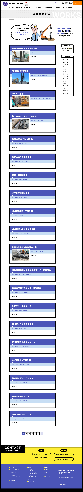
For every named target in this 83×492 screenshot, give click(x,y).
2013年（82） (66, 76)
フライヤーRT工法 (33, 472)
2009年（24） (66, 83)
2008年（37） (66, 85)
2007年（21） (66, 86)
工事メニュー (29, 7)
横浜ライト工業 (11, 19)
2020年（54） (66, 64)
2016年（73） (66, 71)
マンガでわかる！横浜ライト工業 (17, 470)
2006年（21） (66, 88)
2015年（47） (66, 73)
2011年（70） (66, 80)
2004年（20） (66, 92)
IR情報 (46, 469)
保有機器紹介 (14, 473)
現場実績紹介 (38, 7)
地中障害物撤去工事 (32, 476)
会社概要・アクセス (60, 7)
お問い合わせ (47, 472)
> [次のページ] (42, 433)
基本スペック (14, 475)
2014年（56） (66, 74)
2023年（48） (66, 59)
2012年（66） (66, 78)
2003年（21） (66, 93)
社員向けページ (62, 484)
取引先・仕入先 (31, 481)
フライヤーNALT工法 (33, 473)
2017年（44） (66, 69)
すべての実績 (66, 50)
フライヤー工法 (32, 470)
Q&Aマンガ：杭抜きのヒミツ (35, 475)
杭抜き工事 (31, 469)
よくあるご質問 (48, 7)
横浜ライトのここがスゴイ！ (16, 472)
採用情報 (70, 7)
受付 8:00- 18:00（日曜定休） (67, 3)
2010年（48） (66, 81)
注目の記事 (65, 48)
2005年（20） (66, 90)
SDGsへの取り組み (49, 471)
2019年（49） (66, 66)
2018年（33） (66, 68)
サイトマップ (47, 476)
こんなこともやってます (16, 476)
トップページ (13, 467)
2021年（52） (66, 62)
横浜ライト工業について (17, 7)
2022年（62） (66, 61)
